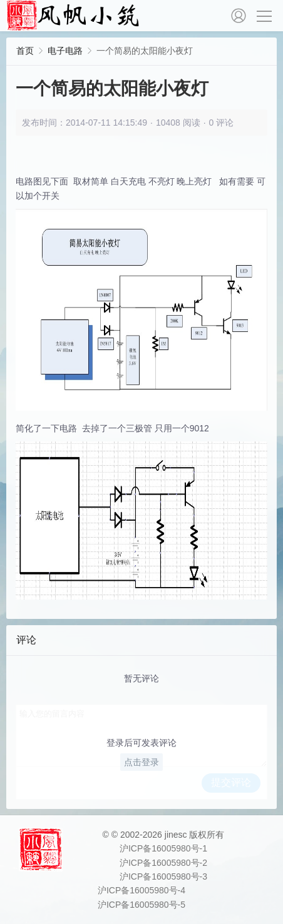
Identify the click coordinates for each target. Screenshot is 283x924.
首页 (25, 51)
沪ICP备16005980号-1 (163, 848)
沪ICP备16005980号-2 (163, 863)
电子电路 (65, 51)
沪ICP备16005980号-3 (163, 876)
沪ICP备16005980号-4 (141, 890)
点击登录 (141, 762)
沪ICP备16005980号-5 (141, 905)
